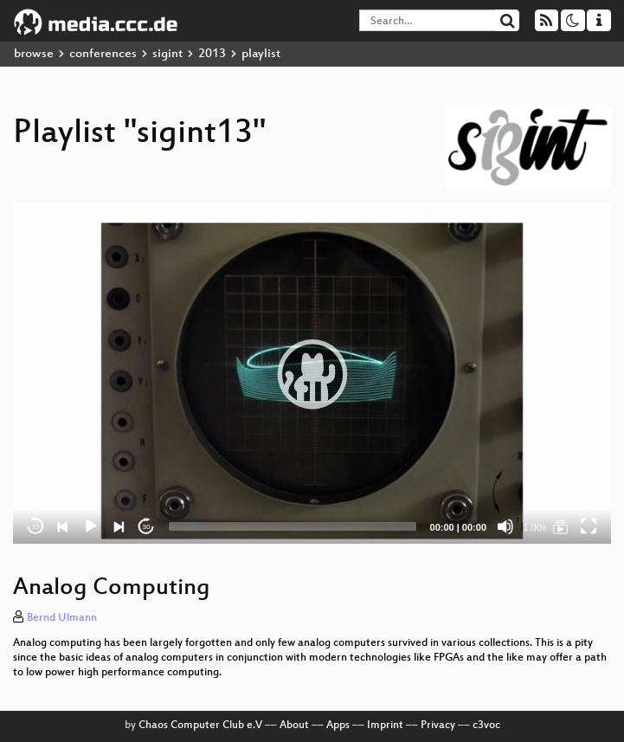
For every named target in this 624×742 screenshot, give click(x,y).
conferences (103, 54)
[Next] (118, 526)
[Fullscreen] (588, 526)
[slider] (292, 526)
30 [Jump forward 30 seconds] (147, 527)
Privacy (438, 725)
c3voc (486, 725)
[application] (312, 373)
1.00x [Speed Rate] (535, 527)
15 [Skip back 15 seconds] (36, 527)
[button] (312, 374)
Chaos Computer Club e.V (200, 725)
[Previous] (63, 526)
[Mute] (505, 526)
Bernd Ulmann (62, 618)
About (294, 725)
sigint (167, 54)
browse (34, 54)
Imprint (385, 725)
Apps (338, 725)
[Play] (91, 526)
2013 (212, 54)
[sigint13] (560, 526)
